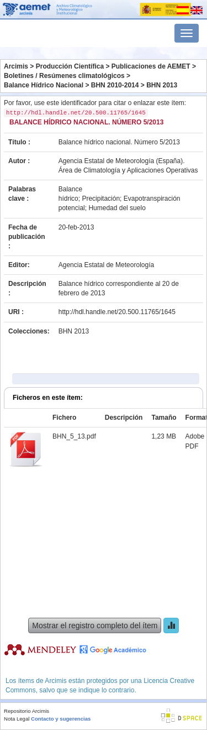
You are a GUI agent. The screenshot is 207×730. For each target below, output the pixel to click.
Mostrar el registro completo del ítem (94, 625)
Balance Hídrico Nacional (43, 85)
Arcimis (16, 66)
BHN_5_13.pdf (74, 436)
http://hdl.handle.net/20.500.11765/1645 (117, 312)
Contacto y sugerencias (61, 719)
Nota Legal (16, 719)
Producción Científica (70, 66)
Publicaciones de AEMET (151, 66)
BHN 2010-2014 (115, 85)
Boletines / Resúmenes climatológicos (64, 76)
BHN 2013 (161, 85)
